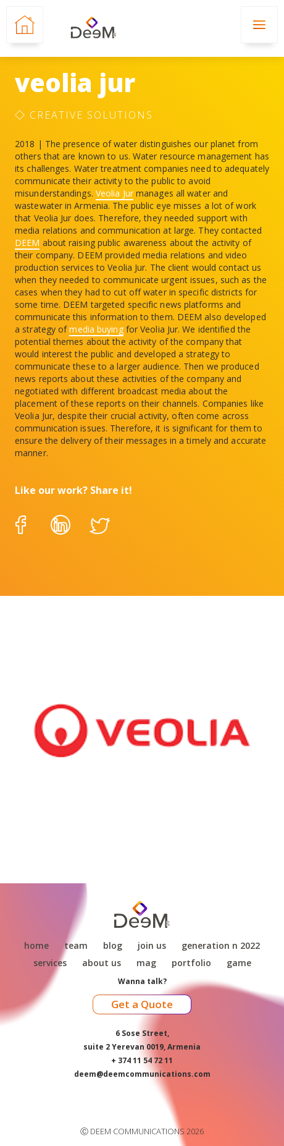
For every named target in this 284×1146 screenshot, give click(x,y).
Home (36, 945)
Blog (112, 945)
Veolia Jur (114, 193)
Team (76, 945)
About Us (101, 963)
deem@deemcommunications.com (142, 1074)
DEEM (27, 242)
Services (50, 963)
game (239, 963)
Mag (146, 963)
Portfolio (191, 963)
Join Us (152, 945)
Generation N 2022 (221, 945)
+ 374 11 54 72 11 (142, 1060)
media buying (96, 329)
